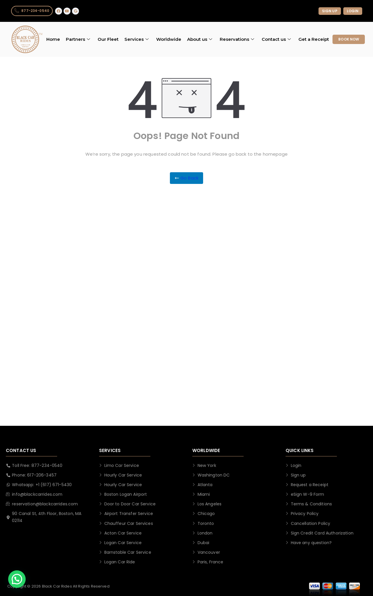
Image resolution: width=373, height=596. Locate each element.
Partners (78, 39)
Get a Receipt (313, 39)
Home (53, 39)
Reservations (237, 39)
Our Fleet (108, 39)
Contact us (276, 39)
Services (136, 39)
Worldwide (168, 39)
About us (199, 39)
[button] (17, 579)
